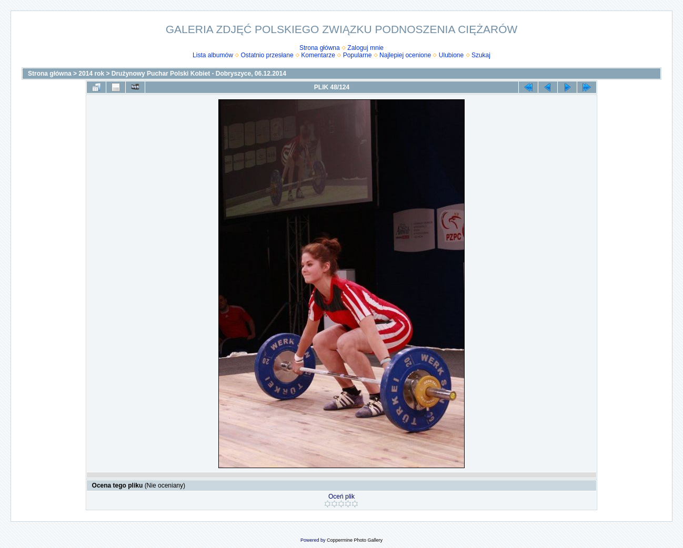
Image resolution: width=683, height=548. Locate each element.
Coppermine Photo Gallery (355, 540)
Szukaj (480, 55)
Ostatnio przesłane (267, 55)
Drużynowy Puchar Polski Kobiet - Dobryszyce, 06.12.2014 (199, 73)
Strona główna (319, 47)
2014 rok (91, 73)
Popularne (357, 55)
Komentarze (318, 55)
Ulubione (451, 55)
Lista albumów (213, 55)
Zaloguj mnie (365, 47)
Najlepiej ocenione (405, 55)
